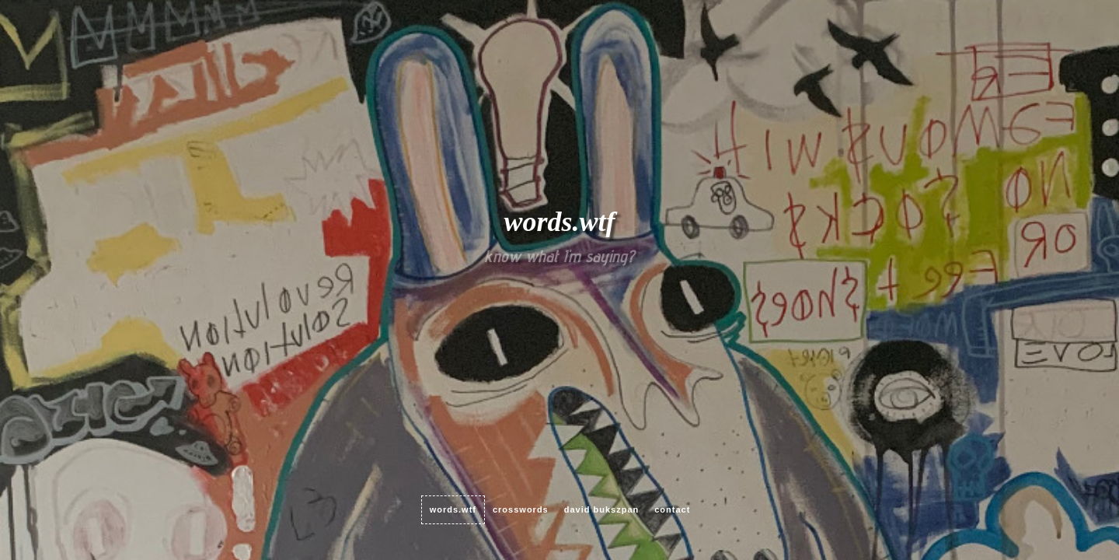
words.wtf (453, 509)
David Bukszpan (602, 509)
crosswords (521, 509)
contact (672, 509)
